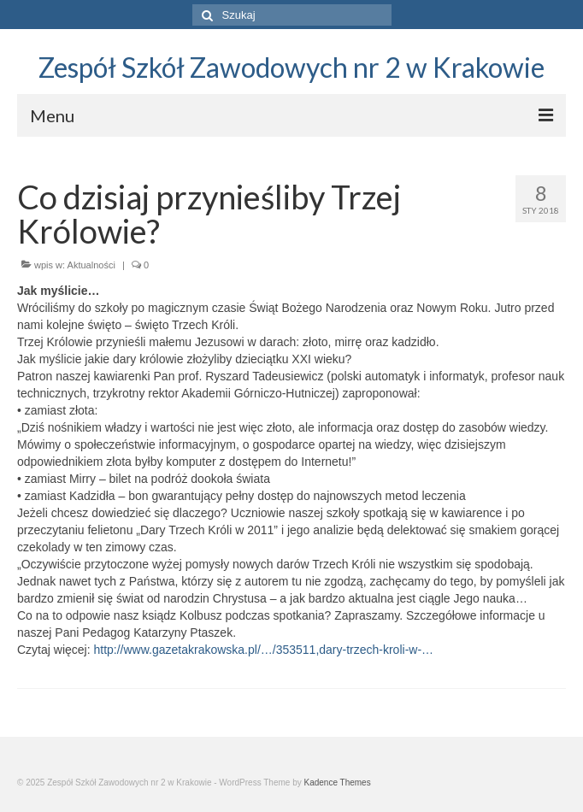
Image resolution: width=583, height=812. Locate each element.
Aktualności (91, 265)
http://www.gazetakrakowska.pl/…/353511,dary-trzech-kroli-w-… (263, 649)
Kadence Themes (336, 782)
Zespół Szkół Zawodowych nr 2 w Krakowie (291, 67)
